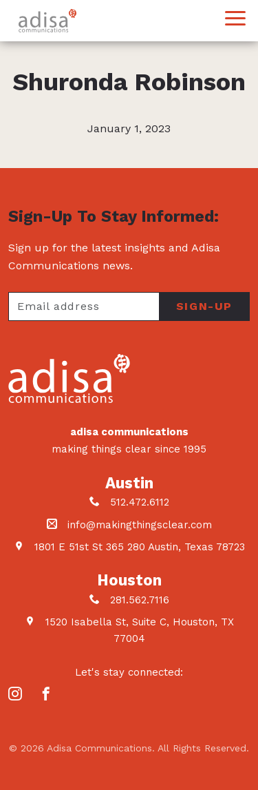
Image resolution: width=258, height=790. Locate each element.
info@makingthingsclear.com (139, 525)
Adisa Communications (47, 20)
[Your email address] (83, 306)
